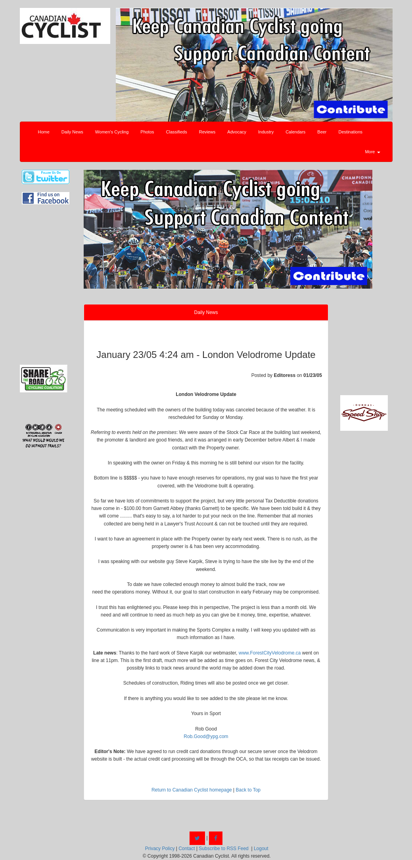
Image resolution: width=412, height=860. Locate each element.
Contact (186, 848)
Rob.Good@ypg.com (206, 736)
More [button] (372, 151)
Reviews (207, 131)
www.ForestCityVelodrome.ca (270, 653)
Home (44, 131)
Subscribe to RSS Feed (223, 848)
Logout (261, 848)
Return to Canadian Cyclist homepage (191, 790)
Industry (266, 131)
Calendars (295, 131)
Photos (147, 131)
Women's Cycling (111, 131)
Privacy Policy (160, 848)
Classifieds (176, 131)
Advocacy (236, 131)
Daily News (72, 131)
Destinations (351, 131)
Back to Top (248, 790)
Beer (321, 131)
